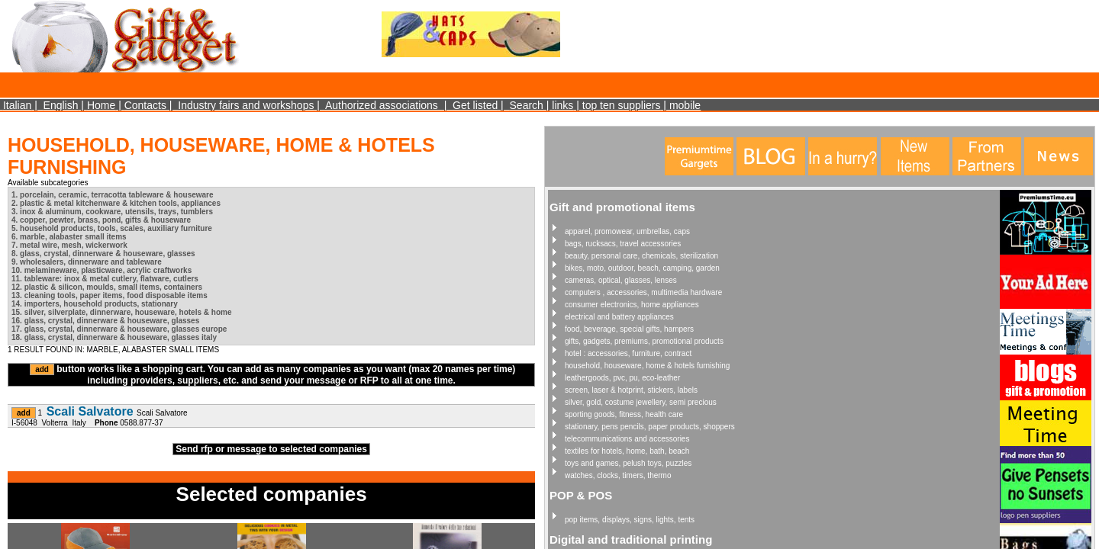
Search (526, 105)
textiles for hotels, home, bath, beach (627, 451)
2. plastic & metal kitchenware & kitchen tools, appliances (116, 203)
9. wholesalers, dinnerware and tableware (86, 262)
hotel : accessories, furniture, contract (628, 353)
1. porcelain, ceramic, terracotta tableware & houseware (112, 195)
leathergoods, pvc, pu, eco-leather (622, 378)
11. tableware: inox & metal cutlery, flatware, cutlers (104, 278)
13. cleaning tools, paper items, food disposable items (109, 295)
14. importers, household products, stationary (94, 304)
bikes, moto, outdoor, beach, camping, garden (642, 268)
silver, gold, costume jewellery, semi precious (641, 402)
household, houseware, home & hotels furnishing (647, 365)
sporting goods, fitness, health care (624, 414)
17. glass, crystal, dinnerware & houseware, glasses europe (119, 329)
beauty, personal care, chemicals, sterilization (641, 256)
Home (101, 105)
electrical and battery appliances (619, 317)
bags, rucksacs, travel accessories (623, 243)
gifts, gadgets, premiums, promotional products (644, 341)
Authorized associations (381, 105)
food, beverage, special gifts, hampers (629, 329)
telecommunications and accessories (627, 439)
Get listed (475, 105)
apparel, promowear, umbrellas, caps (627, 231)
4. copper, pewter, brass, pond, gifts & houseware (101, 220)
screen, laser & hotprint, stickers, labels (631, 390)
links (562, 105)
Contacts (145, 105)
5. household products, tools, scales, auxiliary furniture (111, 228)
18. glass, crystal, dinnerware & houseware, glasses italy (114, 337)
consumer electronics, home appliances (632, 304)
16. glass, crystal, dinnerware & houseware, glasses (105, 320)
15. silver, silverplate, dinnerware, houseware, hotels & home (121, 312)
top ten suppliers (621, 105)
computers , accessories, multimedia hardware (643, 292)
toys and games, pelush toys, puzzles (628, 463)
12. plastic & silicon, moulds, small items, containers (106, 287)
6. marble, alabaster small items (69, 237)
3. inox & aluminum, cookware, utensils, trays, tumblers (112, 211)
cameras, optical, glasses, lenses (621, 280)
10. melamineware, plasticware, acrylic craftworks (101, 270)
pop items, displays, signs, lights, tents (630, 519)
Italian (17, 105)
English (61, 105)
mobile (685, 105)
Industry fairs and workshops (246, 105)
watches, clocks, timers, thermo (618, 475)
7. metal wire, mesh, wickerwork (69, 245)
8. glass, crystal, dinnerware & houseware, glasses (103, 253)
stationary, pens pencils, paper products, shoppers (650, 426)
